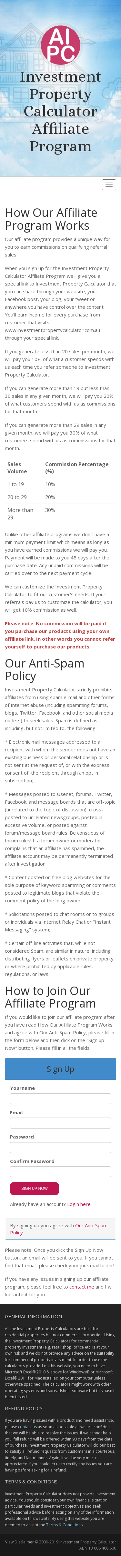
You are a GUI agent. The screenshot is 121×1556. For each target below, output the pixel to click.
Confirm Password (32, 1161)
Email (16, 1112)
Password (22, 1136)
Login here (79, 1204)
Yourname (22, 1088)
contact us (27, 1427)
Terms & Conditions (64, 1525)
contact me (81, 1286)
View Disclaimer (19, 1542)
